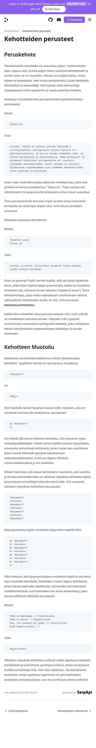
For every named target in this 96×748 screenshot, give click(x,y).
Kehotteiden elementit (75, 711)
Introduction (11, 31)
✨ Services (74, 20)
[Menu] (89, 19)
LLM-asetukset (16, 711)
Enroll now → (54, 9)
